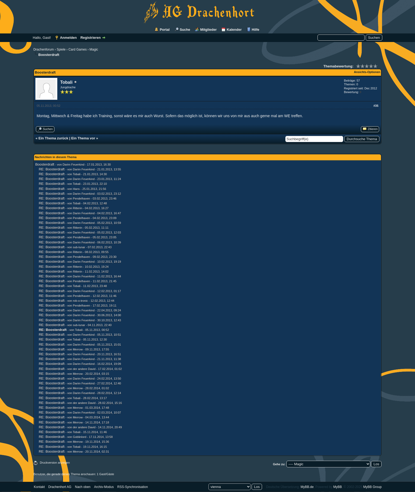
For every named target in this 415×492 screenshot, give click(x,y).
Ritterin (77, 208)
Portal (165, 30)
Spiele (61, 49)
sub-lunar (79, 247)
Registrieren (90, 38)
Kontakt (39, 487)
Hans (76, 188)
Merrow (78, 349)
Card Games (77, 49)
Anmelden (68, 38)
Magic (93, 49)
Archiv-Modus (104, 487)
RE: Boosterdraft (52, 169)
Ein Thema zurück (53, 138)
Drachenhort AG (59, 487)
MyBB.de (307, 487)
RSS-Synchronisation (132, 487)
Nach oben (83, 487)
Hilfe (255, 30)
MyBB (337, 487)
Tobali (66, 82)
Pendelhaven (81, 198)
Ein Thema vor (83, 138)
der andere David (84, 369)
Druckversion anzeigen (55, 462)
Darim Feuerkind (73, 164)
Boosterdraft (44, 164)
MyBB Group (372, 487)
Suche (185, 30)
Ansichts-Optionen (367, 72)
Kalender (234, 30)
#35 (375, 105)
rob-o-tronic (80, 300)
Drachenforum (43, 49)
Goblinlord (79, 436)
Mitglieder (208, 30)
